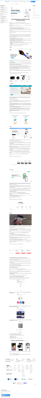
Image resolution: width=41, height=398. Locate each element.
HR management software (27, 195)
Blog (18, 366)
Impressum (23, 374)
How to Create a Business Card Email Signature (4, 13)
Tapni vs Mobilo (31, 370)
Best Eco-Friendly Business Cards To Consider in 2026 (4, 11)
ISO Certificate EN (23, 375)
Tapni (19, 384)
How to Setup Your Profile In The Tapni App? (36, 16)
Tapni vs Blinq (31, 367)
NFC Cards (25, 1)
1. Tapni (33, 6)
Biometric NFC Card (19, 370)
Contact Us (15, 369)
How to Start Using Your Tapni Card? (36, 17)
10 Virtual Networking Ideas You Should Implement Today (4, 16)
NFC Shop (15, 367)
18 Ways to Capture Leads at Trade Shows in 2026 (4, 22)
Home (14, 366)
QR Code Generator (27, 366)
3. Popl (33, 9)
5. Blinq (33, 12)
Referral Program (19, 371)
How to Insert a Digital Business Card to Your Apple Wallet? (4, 20)
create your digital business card (14, 268)
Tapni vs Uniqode (31, 371)
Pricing (18, 1)
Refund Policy (23, 367)
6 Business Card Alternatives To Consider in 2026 (4, 18)
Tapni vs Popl (31, 366)
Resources (16, 1)
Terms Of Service (23, 366)
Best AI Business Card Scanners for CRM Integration (4, 7)
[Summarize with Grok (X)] (9, 374)
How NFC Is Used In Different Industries (3, 15)
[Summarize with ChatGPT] (6, 374)
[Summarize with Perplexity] (10, 374)
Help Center (19, 367)
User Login (15, 370)
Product (13, 1)
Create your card (33, 1)
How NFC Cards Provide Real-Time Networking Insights (4, 9)
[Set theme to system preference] (34, 384)
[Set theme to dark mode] (35, 384)
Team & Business (21, 1)
